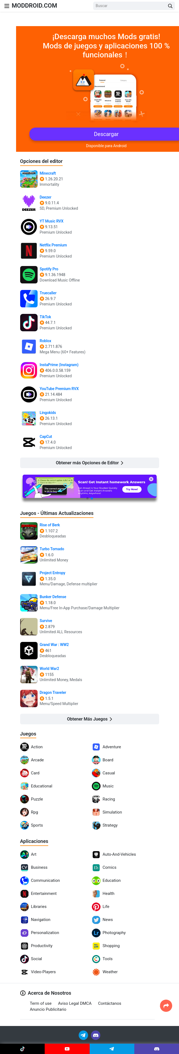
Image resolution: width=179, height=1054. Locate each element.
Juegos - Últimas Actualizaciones (57, 513)
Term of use (41, 1003)
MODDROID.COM (34, 5)
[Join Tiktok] (22, 1049)
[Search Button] (170, 6)
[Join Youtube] (67, 1049)
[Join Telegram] (83, 1035)
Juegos (28, 734)
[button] (87, 498)
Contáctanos (109, 1003)
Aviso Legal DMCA (75, 1003)
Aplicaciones (34, 841)
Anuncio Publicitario (48, 1009)
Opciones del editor (41, 161)
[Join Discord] (96, 1035)
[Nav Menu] (7, 6)
